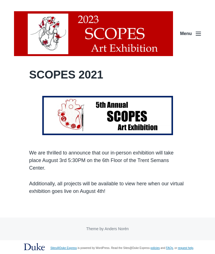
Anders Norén (116, 229)
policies (155, 248)
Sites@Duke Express (63, 248)
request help (185, 248)
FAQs (169, 248)
